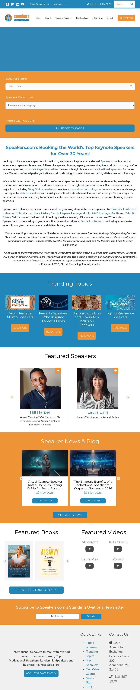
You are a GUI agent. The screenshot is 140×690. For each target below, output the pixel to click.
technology (91, 189)
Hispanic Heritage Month (75, 213)
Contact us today (91, 221)
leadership (50, 189)
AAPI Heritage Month (105, 213)
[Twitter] (12, 4)
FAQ (89, 687)
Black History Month (46, 213)
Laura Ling (98, 412)
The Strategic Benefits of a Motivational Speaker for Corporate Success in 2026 (93, 485)
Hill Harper (40, 412)
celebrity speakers (29, 193)
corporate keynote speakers (42, 169)
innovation (76, 189)
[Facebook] (7, 4)
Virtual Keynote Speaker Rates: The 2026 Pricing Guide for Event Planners (45, 485)
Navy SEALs (35, 189)
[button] (63, 4)
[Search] (131, 4)
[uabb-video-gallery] (89, 548)
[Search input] (69, 86)
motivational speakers (108, 169)
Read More (20, 327)
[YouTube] (22, 4)
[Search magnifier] (131, 86)
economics (105, 189)
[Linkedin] (17, 4)
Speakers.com (109, 161)
